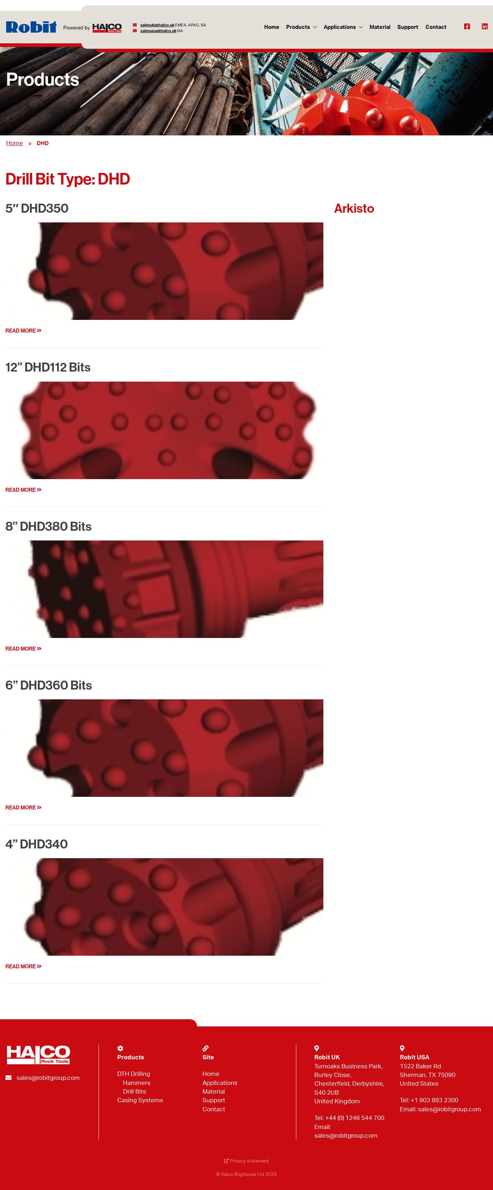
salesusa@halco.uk (158, 31)
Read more (23, 330)
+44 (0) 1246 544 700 (354, 1118)
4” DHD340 (36, 844)
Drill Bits (134, 1092)
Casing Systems (140, 1100)
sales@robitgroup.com (48, 1078)
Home (271, 27)
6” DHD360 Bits (48, 685)
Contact (436, 27)
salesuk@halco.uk (157, 25)
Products (298, 27)
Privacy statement (246, 1161)
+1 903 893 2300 (434, 1100)
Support (407, 27)
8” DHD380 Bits (48, 526)
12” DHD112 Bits (48, 367)
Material (380, 27)
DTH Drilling (133, 1074)
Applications (340, 27)
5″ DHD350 (37, 208)
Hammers (136, 1083)
